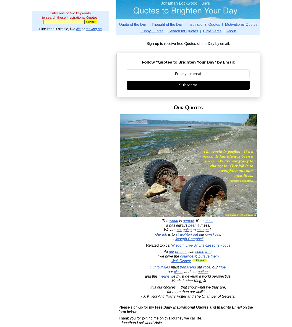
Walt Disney (181, 261)
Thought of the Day (166, 24)
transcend (188, 267)
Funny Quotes (152, 31)
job (164, 234)
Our (158, 234)
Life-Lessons (209, 245)
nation (203, 272)
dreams (181, 252)
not (179, 230)
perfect (188, 221)
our (171, 252)
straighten (184, 234)
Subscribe (188, 85)
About (231, 31)
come (199, 252)
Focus (225, 245)
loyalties (163, 267)
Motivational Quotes (241, 24)
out (195, 234)
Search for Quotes (183, 31)
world (173, 221)
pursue (204, 256)
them (215, 256)
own (208, 234)
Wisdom (178, 245)
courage (186, 256)
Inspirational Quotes (204, 24)
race (206, 267)
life (78, 29)
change (203, 230)
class (178, 272)
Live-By (191, 245)
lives (216, 234)
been (192, 225)
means (164, 276)
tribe (222, 267)
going (187, 230)
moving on (94, 29)
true (208, 252)
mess (209, 221)
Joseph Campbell (189, 239)
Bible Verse (212, 31)
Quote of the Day (133, 24)
